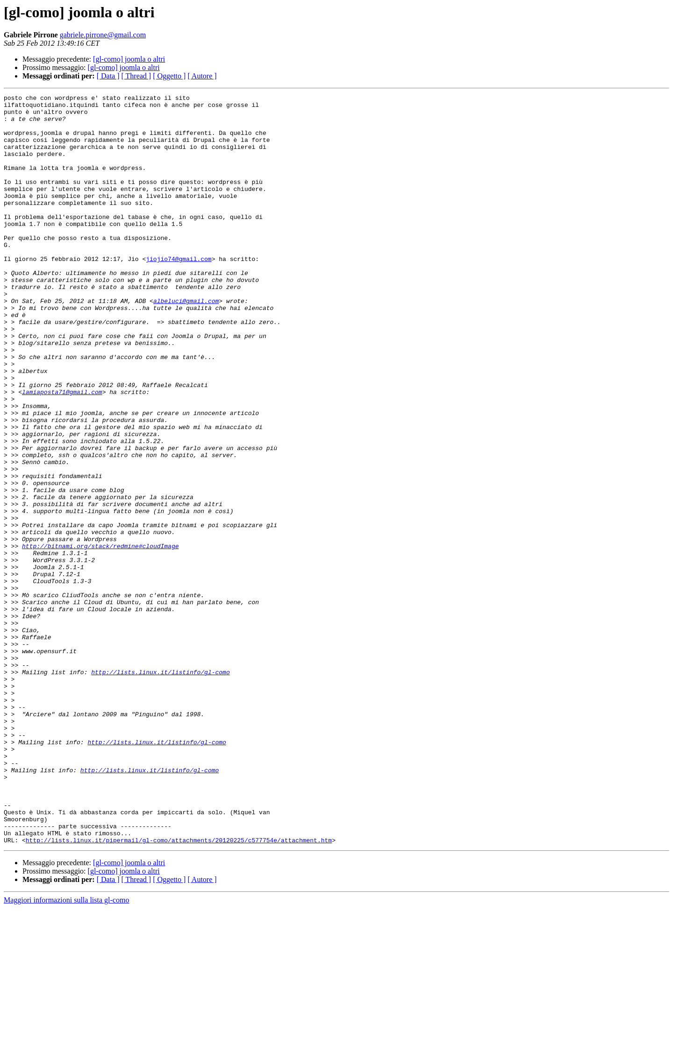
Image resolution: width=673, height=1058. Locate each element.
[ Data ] (108, 76)
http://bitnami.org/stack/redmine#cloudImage (100, 637)
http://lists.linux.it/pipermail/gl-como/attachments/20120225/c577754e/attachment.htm (179, 990)
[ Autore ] (201, 76)
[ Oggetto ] (169, 76)
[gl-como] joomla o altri (129, 59)
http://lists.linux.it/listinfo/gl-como (160, 788)
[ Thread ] (136, 76)
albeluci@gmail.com (186, 343)
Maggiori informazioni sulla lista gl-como (66, 1050)
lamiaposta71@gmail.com (62, 452)
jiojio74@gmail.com (178, 292)
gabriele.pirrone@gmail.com (103, 35)
